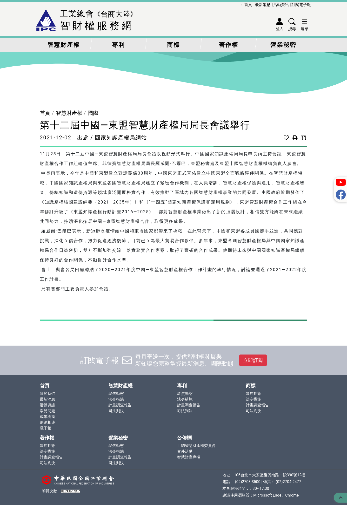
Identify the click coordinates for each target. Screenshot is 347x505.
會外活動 (185, 451)
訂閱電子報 (301, 4)
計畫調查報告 (120, 405)
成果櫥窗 (47, 416)
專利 (118, 44)
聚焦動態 (116, 393)
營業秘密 (283, 44)
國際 (93, 113)
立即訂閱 (253, 360)
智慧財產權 (63, 44)
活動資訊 (281, 4)
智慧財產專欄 (188, 457)
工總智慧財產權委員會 (196, 445)
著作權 (228, 44)
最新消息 (262, 4)
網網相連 (47, 422)
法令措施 (116, 399)
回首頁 (246, 4)
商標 (173, 44)
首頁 (45, 113)
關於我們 (47, 393)
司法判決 (116, 411)
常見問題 (47, 411)
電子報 (45, 428)
